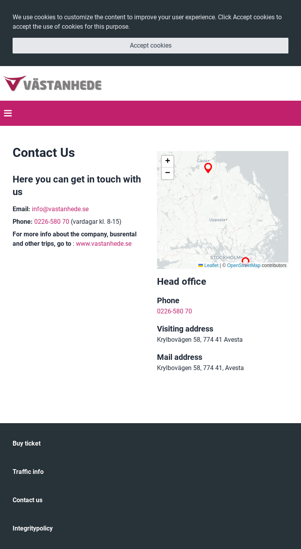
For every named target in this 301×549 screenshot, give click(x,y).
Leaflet (208, 265)
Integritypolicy (33, 528)
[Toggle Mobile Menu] (8, 113)
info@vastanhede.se (60, 209)
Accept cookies (151, 45)
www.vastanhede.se (103, 243)
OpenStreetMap (243, 265)
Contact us (27, 500)
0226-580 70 (51, 221)
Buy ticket (27, 443)
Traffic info (28, 471)
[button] (208, 168)
